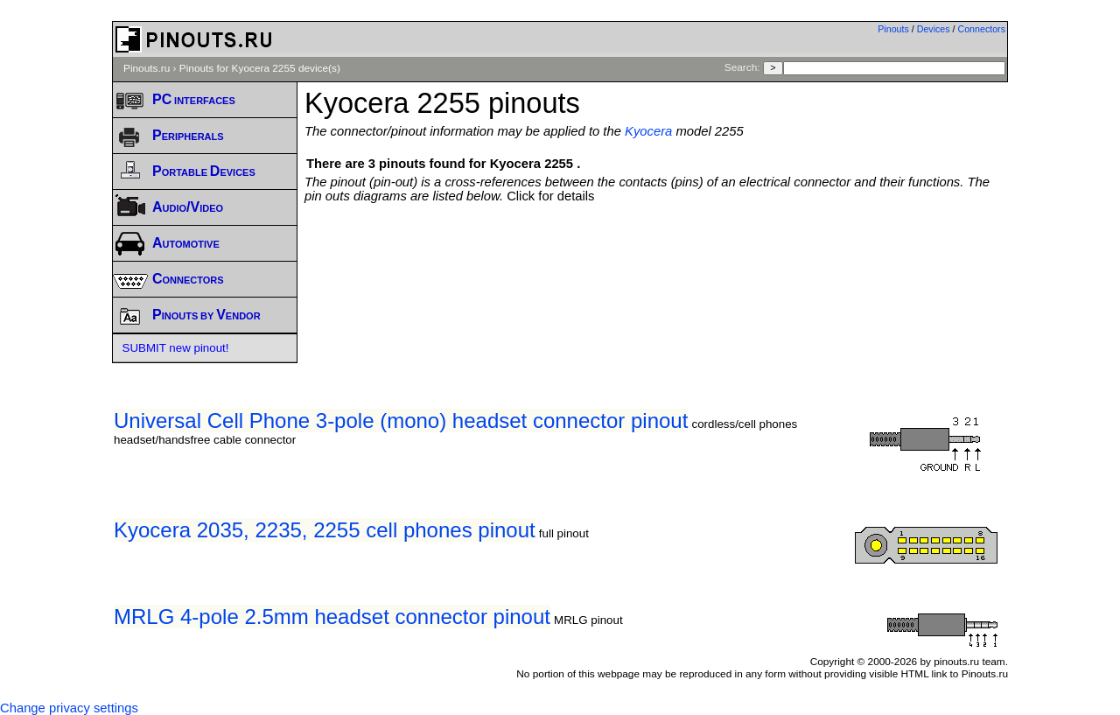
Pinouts (893, 29)
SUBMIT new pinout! (175, 347)
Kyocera (648, 131)
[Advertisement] (656, 251)
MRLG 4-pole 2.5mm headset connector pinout (332, 616)
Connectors (982, 29)
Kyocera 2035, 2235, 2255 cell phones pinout (325, 530)
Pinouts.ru (146, 68)
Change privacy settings (69, 708)
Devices (933, 29)
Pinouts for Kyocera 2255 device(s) (259, 68)
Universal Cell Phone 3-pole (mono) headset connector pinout (401, 420)
